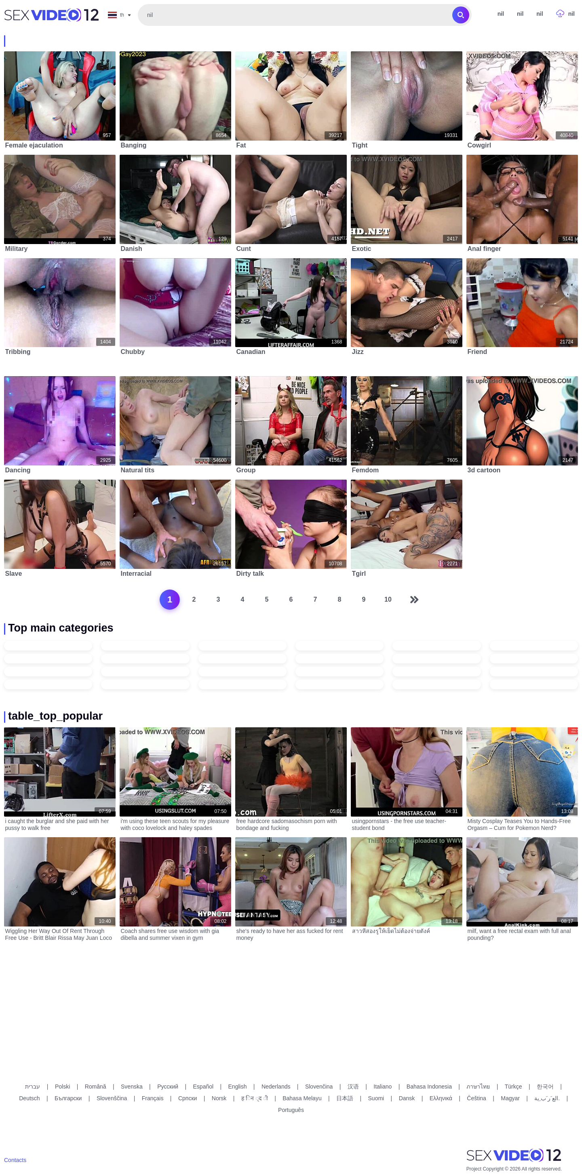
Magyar (510, 1098)
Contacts (15, 1160)
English (237, 1086)
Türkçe (513, 1086)
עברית (32, 1086)
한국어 (545, 1086)
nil (520, 14)
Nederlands (276, 1086)
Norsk (219, 1098)
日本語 (344, 1098)
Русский (167, 1086)
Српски (187, 1098)
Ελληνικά (441, 1098)
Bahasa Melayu (302, 1098)
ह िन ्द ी (254, 1098)
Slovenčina (319, 1086)
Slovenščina (112, 1098)
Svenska (132, 1086)
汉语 (353, 1086)
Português (291, 1110)
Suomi (376, 1098)
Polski (62, 1086)
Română (95, 1086)
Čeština (476, 1098)
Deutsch (29, 1098)
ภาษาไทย (478, 1086)
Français (153, 1098)
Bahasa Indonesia (429, 1086)
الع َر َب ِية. (547, 1098)
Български (68, 1098)
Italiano (382, 1086)
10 (388, 599)
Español (203, 1086)
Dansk (407, 1098)
